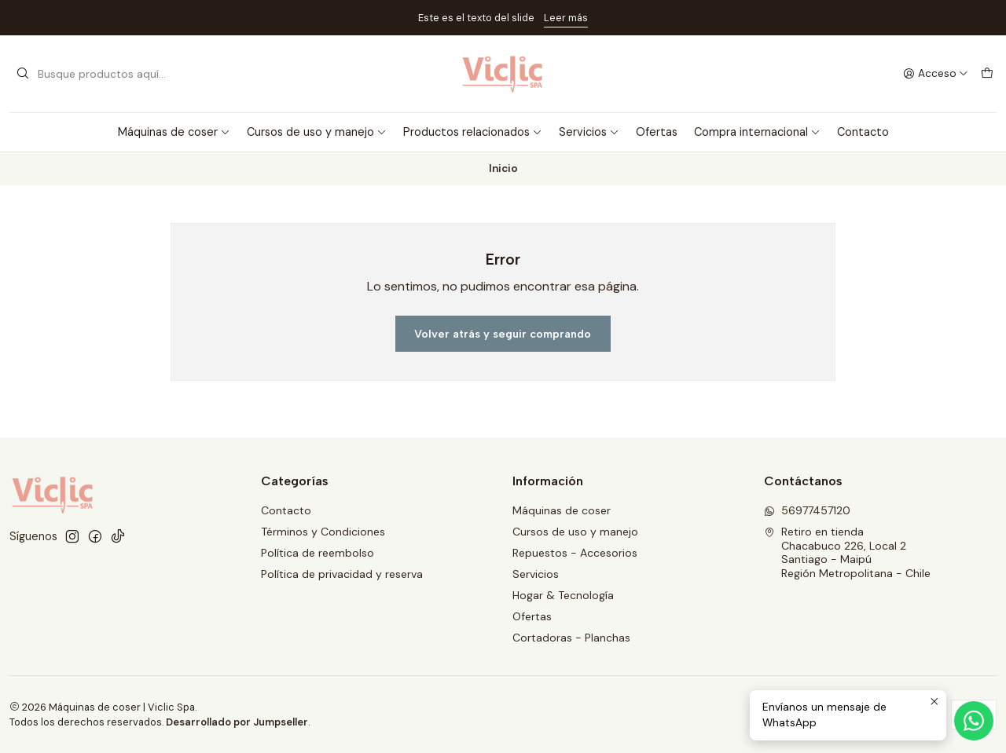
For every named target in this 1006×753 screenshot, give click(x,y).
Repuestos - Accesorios (574, 553)
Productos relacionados (472, 132)
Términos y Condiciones (323, 532)
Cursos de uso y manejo (317, 132)
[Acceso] (935, 74)
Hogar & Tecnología (563, 595)
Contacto (863, 132)
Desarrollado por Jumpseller (237, 722)
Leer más (566, 17)
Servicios (589, 132)
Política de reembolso (317, 553)
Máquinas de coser (174, 132)
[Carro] (987, 74)
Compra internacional (757, 132)
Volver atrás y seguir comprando (502, 334)
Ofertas (656, 132)
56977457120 (807, 510)
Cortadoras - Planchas (571, 638)
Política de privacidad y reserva (342, 574)
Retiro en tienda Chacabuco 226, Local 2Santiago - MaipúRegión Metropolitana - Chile (847, 552)
